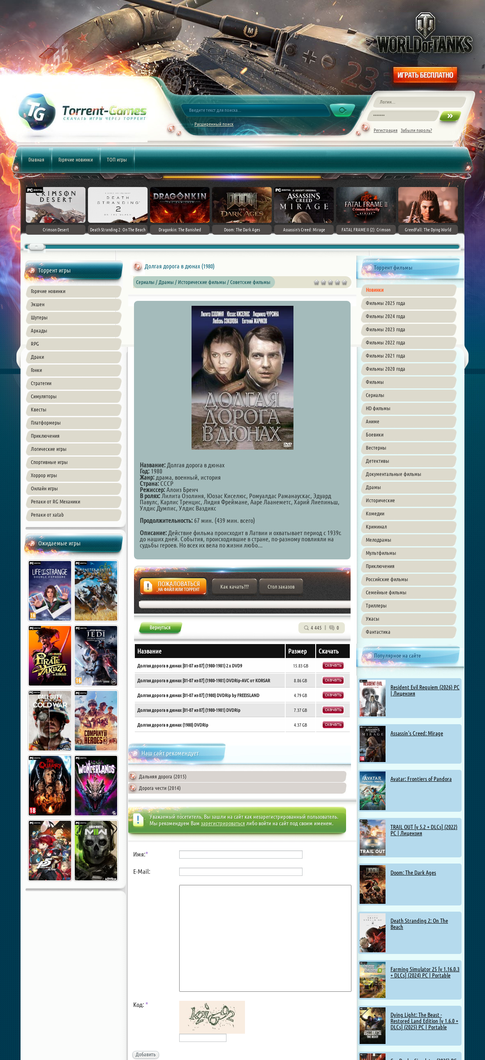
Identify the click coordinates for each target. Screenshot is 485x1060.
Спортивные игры (49, 462)
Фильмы (375, 382)
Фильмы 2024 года (385, 316)
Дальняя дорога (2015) (163, 776)
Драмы (373, 487)
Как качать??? (234, 586)
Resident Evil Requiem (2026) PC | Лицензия (425, 690)
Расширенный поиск (213, 124)
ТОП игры (117, 159)
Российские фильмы (387, 579)
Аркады (39, 330)
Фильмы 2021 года (385, 355)
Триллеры (376, 605)
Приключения (45, 436)
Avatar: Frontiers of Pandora (421, 779)
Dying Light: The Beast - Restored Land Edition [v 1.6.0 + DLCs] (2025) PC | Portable (424, 1021)
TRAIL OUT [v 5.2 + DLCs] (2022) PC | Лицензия (423, 830)
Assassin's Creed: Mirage (416, 733)
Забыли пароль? (416, 130)
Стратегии (41, 383)
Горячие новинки (75, 159)
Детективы (377, 461)
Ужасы (372, 618)
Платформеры (46, 422)
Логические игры (49, 449)
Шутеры (39, 317)
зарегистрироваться (223, 823)
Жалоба (173, 588)
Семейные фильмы (386, 592)
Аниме (372, 421)
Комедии (375, 513)
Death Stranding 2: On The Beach (419, 923)
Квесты (38, 409)
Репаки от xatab (47, 514)
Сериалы (375, 395)
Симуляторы (44, 396)
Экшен (37, 304)
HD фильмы (378, 408)
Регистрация (385, 130)
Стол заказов (281, 586)
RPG (35, 343)
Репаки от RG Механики (55, 501)
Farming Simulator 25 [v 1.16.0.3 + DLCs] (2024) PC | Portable (425, 972)
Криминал (376, 526)
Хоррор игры (44, 475)
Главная (36, 159)
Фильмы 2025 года (385, 303)
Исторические (380, 500)
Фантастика (378, 632)
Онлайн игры (44, 488)
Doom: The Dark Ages (413, 872)
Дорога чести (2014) (160, 788)
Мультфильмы (381, 553)
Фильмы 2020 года (385, 369)
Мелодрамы (378, 540)
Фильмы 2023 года (385, 329)
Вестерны (376, 447)
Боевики (374, 434)
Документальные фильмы (393, 474)
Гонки (36, 370)
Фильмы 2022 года (385, 342)
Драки (37, 357)
